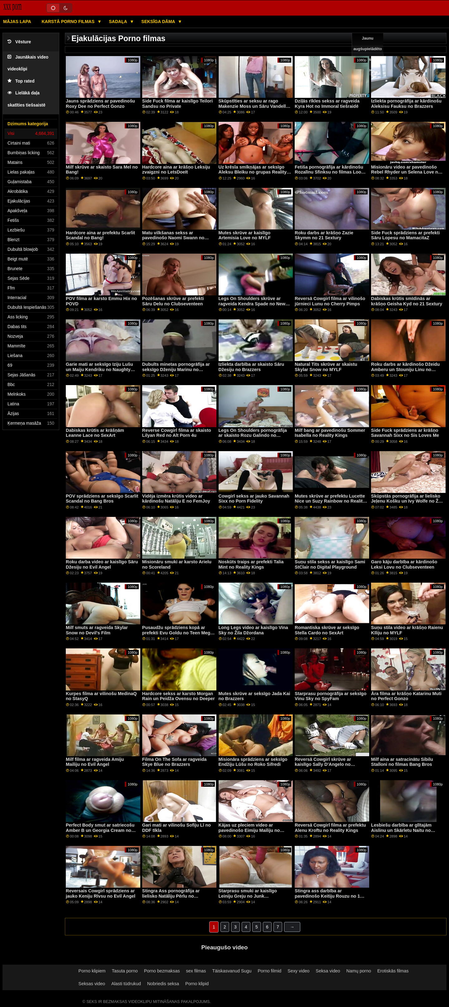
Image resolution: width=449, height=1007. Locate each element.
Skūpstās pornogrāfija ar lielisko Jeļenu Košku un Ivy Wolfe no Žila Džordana (407, 501)
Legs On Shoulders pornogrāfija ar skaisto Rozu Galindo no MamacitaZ (253, 435)
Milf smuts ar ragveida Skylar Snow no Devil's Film (97, 630)
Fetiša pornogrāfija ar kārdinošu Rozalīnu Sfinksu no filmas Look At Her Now (329, 172)
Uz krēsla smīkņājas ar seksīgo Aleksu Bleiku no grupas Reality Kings (253, 172)
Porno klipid (197, 983)
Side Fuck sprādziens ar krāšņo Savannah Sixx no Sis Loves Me (405, 433)
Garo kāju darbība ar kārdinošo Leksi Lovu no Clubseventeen (404, 564)
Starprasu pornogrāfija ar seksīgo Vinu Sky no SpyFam (330, 696)
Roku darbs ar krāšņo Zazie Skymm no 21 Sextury (324, 235)
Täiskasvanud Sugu (231, 970)
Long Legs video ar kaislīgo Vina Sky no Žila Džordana (253, 630)
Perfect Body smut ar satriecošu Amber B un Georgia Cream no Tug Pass (100, 830)
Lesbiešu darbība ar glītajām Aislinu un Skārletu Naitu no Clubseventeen (401, 830)
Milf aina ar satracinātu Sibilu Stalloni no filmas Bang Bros (402, 762)
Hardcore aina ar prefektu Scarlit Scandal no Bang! (100, 235)
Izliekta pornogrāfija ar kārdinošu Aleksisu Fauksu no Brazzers (406, 103)
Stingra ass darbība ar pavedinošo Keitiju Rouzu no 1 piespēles (327, 896)
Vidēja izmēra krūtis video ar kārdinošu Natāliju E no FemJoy (176, 499)
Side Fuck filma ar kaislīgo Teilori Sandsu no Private (177, 103)
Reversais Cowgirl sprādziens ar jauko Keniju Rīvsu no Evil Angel (100, 893)
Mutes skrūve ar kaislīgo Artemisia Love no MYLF (245, 235)
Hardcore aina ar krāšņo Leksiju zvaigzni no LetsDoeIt (176, 170)
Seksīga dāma (158, 21)
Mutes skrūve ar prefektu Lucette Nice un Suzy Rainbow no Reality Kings (330, 501)
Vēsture (19, 42)
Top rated (21, 81)
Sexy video (298, 970)
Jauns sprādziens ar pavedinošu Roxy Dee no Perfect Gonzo (100, 103)
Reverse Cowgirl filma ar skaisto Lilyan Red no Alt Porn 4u (176, 433)
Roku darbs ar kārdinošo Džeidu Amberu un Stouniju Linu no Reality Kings (405, 369)
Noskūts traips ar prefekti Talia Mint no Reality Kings (251, 564)
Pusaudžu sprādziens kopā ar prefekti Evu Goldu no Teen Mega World (177, 632)
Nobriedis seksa (163, 983)
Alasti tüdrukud (126, 983)
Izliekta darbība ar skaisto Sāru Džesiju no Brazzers (251, 367)
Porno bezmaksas (162, 970)
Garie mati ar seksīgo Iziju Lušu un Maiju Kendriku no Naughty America (99, 369)
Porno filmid (270, 970)
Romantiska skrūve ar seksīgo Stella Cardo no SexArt (327, 630)
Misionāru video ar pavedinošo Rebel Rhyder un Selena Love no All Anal (406, 172)
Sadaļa (118, 21)
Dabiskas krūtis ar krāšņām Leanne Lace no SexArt (95, 433)
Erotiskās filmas (393, 970)
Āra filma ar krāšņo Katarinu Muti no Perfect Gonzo (406, 696)
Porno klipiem (92, 970)
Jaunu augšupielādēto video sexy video (367, 54)
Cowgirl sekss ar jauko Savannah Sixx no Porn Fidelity (254, 499)
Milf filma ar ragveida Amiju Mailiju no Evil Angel (95, 762)
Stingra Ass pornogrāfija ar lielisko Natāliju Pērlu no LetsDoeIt (171, 896)
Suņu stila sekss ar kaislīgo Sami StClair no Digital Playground (330, 564)
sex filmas (196, 970)
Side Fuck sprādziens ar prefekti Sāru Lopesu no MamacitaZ (405, 235)
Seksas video (92, 983)
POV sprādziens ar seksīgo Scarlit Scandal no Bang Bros (102, 499)
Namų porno (358, 970)
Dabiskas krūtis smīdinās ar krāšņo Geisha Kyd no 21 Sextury (406, 301)
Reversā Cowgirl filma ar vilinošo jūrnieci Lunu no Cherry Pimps (330, 301)
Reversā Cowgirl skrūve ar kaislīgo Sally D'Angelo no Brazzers (323, 764)
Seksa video (328, 970)
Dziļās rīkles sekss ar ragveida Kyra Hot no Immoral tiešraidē (327, 103)
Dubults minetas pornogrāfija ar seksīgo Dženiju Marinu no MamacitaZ (176, 369)
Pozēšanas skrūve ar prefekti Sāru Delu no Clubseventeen (173, 301)
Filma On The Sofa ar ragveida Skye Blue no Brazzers (174, 762)
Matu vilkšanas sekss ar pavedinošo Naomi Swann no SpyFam (173, 238)
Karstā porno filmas (68, 21)
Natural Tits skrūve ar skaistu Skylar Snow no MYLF (326, 367)
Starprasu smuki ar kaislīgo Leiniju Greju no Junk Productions (248, 896)
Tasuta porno (125, 970)
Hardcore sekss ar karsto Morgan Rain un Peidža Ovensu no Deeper (178, 696)
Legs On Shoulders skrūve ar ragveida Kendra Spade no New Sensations (252, 303)
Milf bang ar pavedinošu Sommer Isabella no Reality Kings (330, 433)
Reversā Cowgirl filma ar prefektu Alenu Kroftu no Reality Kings (330, 828)
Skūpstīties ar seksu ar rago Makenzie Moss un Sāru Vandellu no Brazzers (254, 106)
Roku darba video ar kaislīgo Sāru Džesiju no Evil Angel (102, 564)
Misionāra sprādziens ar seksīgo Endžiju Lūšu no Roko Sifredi (253, 762)
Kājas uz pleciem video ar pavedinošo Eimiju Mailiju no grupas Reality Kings (249, 830)
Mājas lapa (17, 21)
